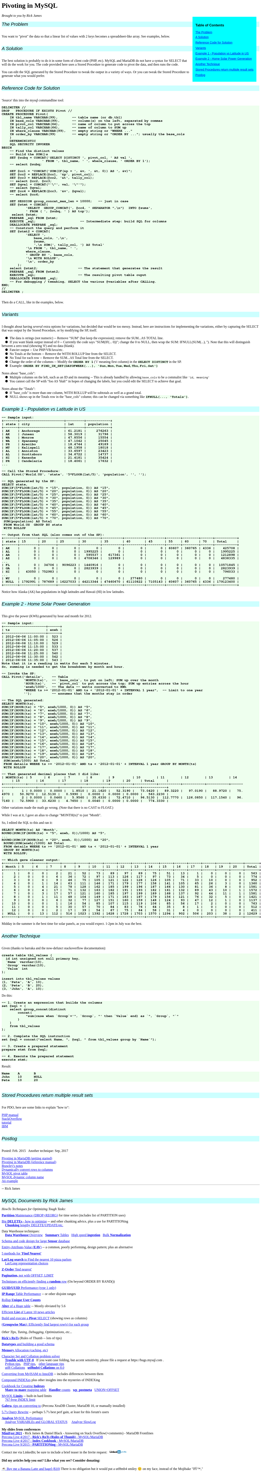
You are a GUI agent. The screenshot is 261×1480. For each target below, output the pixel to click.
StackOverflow (12, 1118)
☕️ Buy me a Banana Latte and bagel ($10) (31, 1469)
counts (59, 1390)
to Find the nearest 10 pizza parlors (36, 1259)
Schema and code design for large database (36, 1241)
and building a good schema (28, 1344)
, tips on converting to (21, 1406)
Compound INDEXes (16, 1380)
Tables (57, 1235)
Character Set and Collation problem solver (31, 1356)
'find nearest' (17, 1269)
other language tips (51, 1364)
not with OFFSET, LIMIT (28, 1275)
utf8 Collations (15, 1367)
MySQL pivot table (15, 1173)
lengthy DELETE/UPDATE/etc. (34, 1225)
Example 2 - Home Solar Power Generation (223, 58)
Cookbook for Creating (23, 1386)
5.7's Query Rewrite (15, 1412)
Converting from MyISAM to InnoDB (27, 1374)
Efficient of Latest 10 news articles (28, 1312)
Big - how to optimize (24, 1221)
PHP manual (10, 1115)
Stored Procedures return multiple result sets (224, 69)
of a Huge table (16, 1306)
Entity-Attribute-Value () (21, 1247)
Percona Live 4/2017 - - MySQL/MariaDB (52, 1437)
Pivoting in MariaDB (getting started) (27, 1158)
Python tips (12, 1364)
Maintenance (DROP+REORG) (30, 1215)
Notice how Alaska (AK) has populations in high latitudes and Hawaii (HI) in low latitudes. (130, 500)
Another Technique (207, 64)
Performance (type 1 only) (29, 1288)
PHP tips (29, 1364)
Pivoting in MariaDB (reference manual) (29, 1162)
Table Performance (21, 1294)
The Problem (203, 32)
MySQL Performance (22, 1418)
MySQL (12, 1396)
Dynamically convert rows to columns (27, 1169)
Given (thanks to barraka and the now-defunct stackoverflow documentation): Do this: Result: (130, 1007)
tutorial (6, 1122)
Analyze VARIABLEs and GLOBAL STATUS (36, 1422)
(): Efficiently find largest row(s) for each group (45, 1324)
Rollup (21, 1300)
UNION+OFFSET (106, 1390)
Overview (24, 1235)
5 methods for (21, 1253)
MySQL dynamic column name (23, 1177)
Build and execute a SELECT (26, 1318)
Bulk (117, 1235)
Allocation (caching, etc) (25, 1350)
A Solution (202, 37)
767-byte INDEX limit (20, 1399)
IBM (5, 1126)
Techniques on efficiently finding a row (34, 1281)
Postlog (200, 75)
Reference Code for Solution (214, 42)
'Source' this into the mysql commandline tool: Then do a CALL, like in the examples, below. (130, 194)
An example (10, 1181)
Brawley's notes (12, 1166)
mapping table (25, 1390)
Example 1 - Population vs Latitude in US (222, 53)
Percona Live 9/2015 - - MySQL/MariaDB (42, 1444)
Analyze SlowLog (83, 1422)
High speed (85, 1235)
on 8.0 (46, 1367)
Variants (200, 48)
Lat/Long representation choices (26, 1263)
